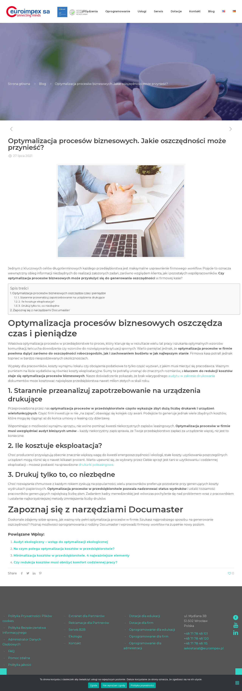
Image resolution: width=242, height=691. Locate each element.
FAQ (11, 651)
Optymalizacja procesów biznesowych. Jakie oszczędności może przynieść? (111, 84)
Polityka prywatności (142, 685)
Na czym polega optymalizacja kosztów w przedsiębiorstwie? (64, 549)
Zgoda (93, 685)
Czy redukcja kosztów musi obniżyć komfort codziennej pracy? (65, 562)
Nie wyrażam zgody (114, 685)
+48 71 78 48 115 (196, 643)
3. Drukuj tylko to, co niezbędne (39, 305)
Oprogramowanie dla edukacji (152, 629)
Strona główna (19, 84)
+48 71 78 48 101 (196, 633)
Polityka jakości (19, 665)
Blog (42, 84)
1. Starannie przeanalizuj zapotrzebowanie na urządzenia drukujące (61, 297)
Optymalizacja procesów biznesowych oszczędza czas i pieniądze (59, 293)
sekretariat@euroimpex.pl (204, 648)
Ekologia (75, 636)
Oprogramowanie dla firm (148, 636)
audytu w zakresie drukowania (191, 376)
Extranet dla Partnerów (87, 616)
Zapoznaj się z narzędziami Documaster (41, 310)
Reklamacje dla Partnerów (89, 623)
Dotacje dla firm (141, 623)
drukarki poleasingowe (96, 465)
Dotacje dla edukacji (144, 616)
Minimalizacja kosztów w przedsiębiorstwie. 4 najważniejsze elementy (72, 555)
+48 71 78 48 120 (196, 638)
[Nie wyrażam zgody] (237, 683)
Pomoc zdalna (19, 658)
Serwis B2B (77, 629)
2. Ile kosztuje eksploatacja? (36, 301)
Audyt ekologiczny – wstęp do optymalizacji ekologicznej (61, 542)
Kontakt (75, 643)
